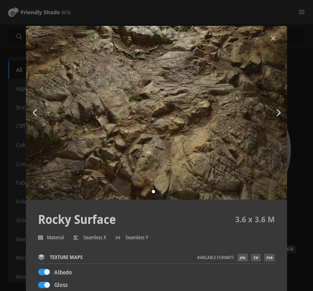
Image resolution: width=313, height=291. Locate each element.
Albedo (63, 272)
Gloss (61, 285)
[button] (153, 191)
